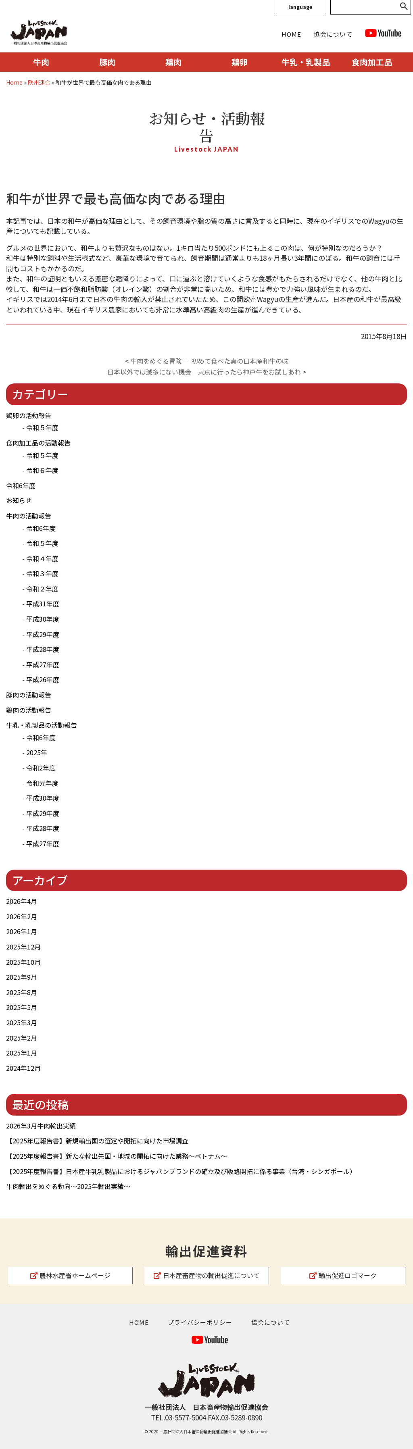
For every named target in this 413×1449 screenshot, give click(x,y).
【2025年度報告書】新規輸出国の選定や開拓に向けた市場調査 (97, 1140)
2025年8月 (21, 992)
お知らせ (19, 500)
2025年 (36, 752)
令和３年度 (42, 573)
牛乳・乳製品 (306, 62)
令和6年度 (20, 485)
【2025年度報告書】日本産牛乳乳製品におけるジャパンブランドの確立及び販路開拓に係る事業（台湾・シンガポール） (181, 1171)
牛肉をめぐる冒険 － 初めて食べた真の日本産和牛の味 (209, 361)
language (300, 6)
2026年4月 (21, 901)
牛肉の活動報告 (28, 515)
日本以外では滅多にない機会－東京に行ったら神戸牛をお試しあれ (204, 372)
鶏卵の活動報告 (28, 415)
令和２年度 (42, 588)
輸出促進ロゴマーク (343, 1275)
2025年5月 (21, 1007)
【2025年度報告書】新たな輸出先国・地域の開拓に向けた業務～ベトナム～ (116, 1156)
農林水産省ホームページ (70, 1275)
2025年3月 (21, 1022)
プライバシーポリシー (200, 1322)
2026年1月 (21, 931)
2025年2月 (21, 1038)
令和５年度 (42, 427)
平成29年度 (42, 634)
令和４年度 (42, 558)
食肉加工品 (372, 62)
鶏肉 (173, 62)
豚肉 (107, 62)
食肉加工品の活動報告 (38, 443)
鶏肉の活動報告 (28, 710)
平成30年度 (42, 619)
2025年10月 (23, 962)
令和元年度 (42, 783)
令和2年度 (41, 767)
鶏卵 (240, 62)
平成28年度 (42, 649)
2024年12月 (23, 1068)
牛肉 (41, 62)
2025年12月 (23, 946)
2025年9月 (21, 977)
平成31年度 (42, 603)
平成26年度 (42, 679)
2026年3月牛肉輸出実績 (41, 1125)
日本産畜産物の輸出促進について (207, 1275)
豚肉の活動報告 (28, 695)
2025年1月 (21, 1053)
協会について (333, 34)
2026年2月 (21, 916)
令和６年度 (42, 470)
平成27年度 (42, 664)
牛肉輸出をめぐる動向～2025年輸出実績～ (68, 1186)
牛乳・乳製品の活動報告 (41, 725)
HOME (291, 34)
